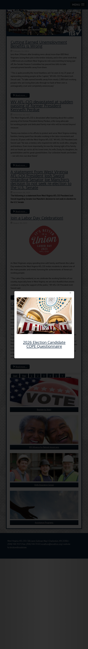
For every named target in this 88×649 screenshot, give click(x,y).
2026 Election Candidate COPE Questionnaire (46, 344)
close (69, 293)
